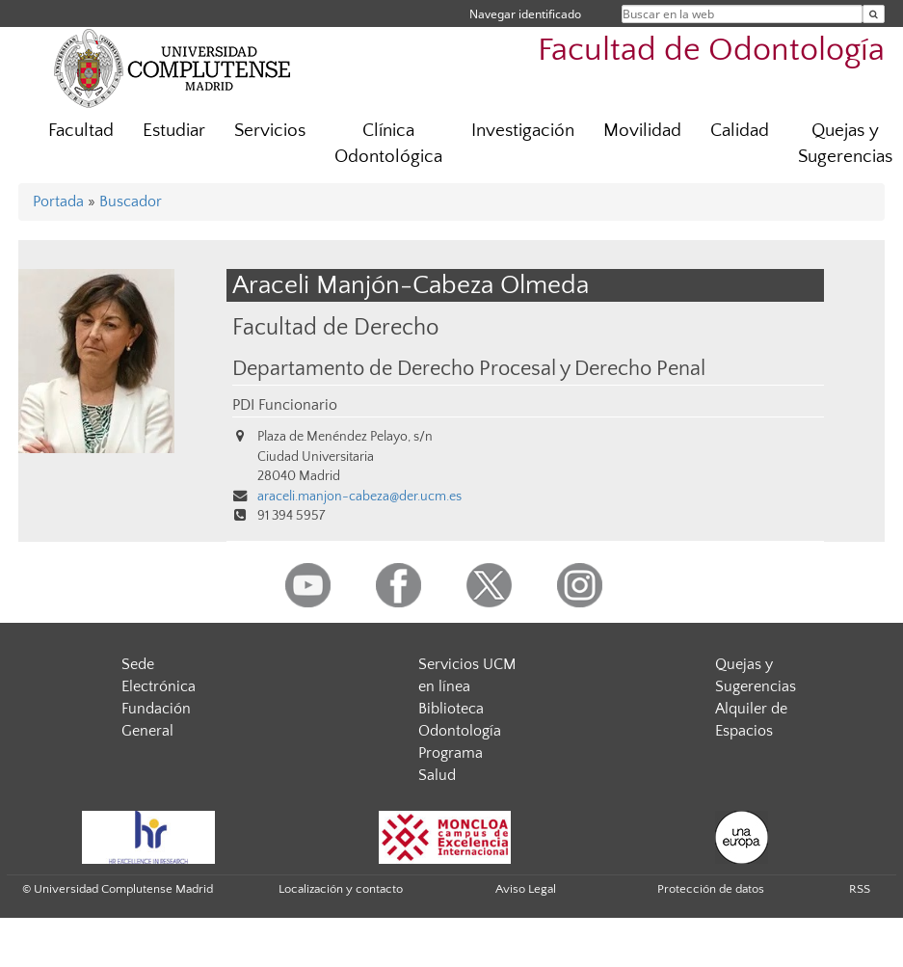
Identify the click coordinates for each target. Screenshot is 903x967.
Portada (58, 201)
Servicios (269, 131)
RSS (859, 889)
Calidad (739, 131)
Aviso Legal (525, 889)
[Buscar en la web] (874, 14)
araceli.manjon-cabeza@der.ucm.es (359, 496)
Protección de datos (710, 889)
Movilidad (642, 131)
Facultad (81, 131)
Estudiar (174, 131)
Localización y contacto (341, 889)
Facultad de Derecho (335, 327)
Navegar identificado (525, 14)
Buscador (130, 201)
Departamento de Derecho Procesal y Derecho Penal (468, 369)
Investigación (522, 131)
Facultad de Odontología (711, 50)
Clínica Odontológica (388, 144)
